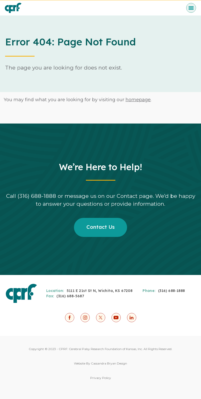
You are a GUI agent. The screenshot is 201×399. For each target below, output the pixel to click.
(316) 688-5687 (70, 296)
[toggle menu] (191, 8)
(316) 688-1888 (171, 290)
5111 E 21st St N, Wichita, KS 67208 (100, 290)
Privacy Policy (100, 378)
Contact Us (100, 227)
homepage (138, 99)
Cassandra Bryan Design (109, 363)
